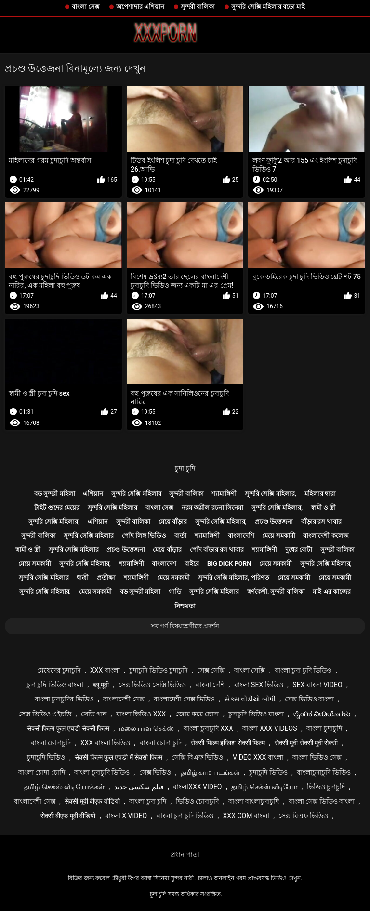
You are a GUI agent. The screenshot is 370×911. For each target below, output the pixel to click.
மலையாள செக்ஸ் (146, 728)
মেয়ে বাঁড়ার (173, 521)
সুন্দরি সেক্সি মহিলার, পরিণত (233, 577)
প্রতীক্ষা (106, 577)
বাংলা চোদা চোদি (41, 772)
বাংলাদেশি (241, 535)
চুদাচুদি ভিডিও (46, 757)
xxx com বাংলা (246, 815)
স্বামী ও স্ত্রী (323, 507)
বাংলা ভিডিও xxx (141, 714)
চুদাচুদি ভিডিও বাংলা (256, 714)
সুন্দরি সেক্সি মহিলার (136, 493)
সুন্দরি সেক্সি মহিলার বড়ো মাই (268, 6)
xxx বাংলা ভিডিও (105, 743)
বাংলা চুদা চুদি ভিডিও (303, 670)
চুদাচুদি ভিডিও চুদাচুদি (158, 670)
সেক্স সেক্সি (211, 670)
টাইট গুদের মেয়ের (56, 507)
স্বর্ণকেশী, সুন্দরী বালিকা (276, 591)
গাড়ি (175, 591)
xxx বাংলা (105, 670)
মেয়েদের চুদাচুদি (58, 670)
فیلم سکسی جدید (139, 787)
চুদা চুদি (185, 468)
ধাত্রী (83, 577)
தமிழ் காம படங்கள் (210, 772)
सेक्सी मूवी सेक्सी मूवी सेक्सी (306, 743)
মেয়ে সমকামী (278, 535)
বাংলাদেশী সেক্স (123, 699)
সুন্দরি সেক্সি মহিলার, (270, 493)
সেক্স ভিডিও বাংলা (309, 699)
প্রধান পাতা (185, 854)
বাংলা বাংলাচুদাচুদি (253, 801)
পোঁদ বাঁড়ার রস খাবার (217, 549)
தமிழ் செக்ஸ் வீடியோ (264, 787)
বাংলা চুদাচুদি (324, 728)
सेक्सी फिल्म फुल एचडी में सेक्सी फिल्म (118, 757)
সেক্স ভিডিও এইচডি (44, 714)
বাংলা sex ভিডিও (258, 684)
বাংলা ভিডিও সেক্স (317, 757)
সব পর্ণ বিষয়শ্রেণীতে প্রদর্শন (185, 626)
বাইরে (192, 563)
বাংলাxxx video (197, 787)
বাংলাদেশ (164, 563)
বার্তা (180, 535)
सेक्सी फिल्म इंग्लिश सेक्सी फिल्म (228, 743)
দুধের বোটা (298, 549)
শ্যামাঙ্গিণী (224, 493)
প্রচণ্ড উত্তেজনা (274, 521)
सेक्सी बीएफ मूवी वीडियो (67, 815)
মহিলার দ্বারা (320, 493)
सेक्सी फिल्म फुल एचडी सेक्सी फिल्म (68, 728)
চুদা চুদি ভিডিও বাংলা (54, 684)
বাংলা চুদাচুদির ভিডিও (64, 699)
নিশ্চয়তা (185, 605)
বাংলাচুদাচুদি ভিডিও (323, 772)
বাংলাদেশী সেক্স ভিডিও (184, 699)
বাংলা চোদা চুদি (161, 743)
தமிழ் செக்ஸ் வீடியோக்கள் (64, 787)
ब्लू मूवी (101, 684)
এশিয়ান (93, 493)
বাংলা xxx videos (269, 728)
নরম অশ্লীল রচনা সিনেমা (212, 507)
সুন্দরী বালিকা (198, 6)
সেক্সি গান (93, 714)
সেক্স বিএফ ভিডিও (303, 815)
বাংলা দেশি (210, 684)
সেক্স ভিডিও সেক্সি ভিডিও (152, 684)
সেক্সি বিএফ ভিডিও (197, 757)
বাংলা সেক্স (86, 6)
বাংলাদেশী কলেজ (325, 535)
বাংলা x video (126, 815)
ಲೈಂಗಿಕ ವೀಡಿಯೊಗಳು (321, 714)
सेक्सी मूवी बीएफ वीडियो (92, 801)
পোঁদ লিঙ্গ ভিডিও (144, 535)
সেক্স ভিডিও (155, 772)
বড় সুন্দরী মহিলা (54, 493)
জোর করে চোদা (197, 714)
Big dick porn (229, 563)
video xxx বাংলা (258, 757)
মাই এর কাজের (331, 591)
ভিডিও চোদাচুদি (197, 801)
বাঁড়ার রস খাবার (321, 521)
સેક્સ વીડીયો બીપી (250, 699)
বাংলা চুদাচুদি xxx (208, 728)
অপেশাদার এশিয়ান (140, 6)
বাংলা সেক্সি (249, 670)
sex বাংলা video (317, 684)
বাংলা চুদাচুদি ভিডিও (102, 772)
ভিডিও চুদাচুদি (326, 787)
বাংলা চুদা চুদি (147, 801)
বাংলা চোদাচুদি (51, 743)
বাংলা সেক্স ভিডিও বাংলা (322, 801)
